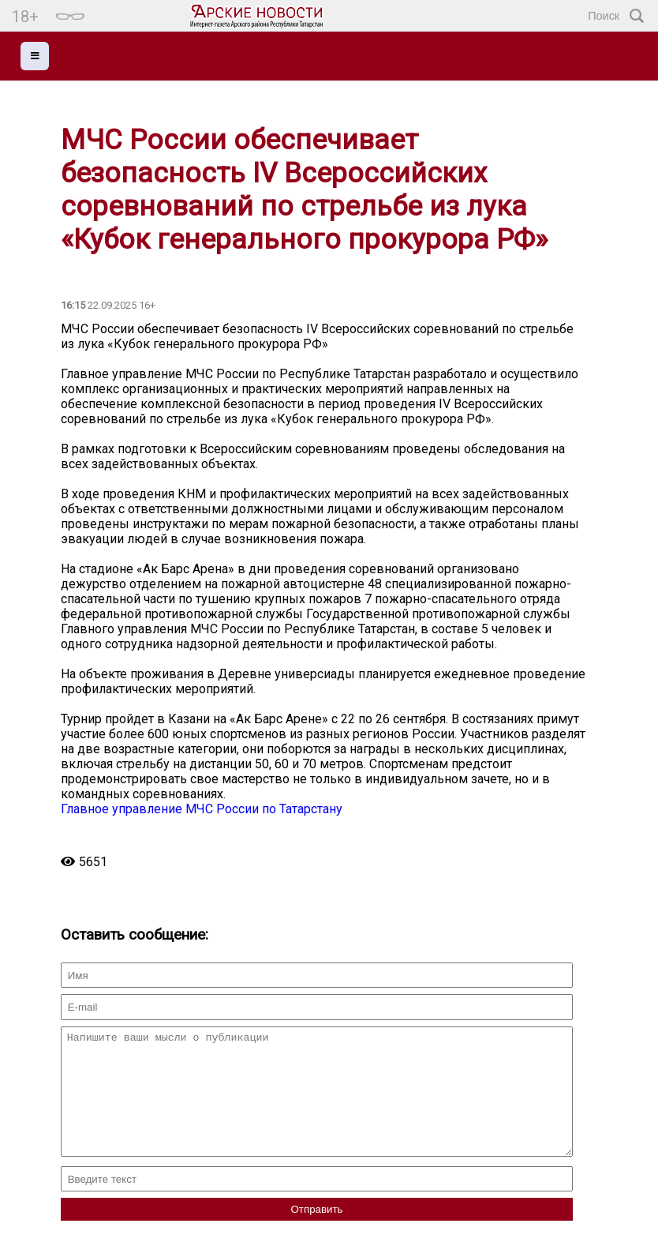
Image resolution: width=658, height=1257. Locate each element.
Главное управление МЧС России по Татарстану (201, 808)
